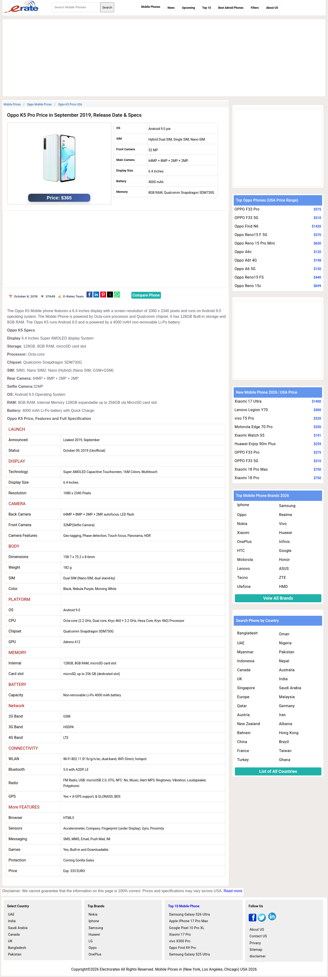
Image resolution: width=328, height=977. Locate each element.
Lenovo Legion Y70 (251, 410)
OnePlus (244, 541)
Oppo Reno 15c (248, 286)
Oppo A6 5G (245, 269)
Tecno (242, 577)
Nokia (242, 523)
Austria (243, 715)
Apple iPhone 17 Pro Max (188, 921)
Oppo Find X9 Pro (182, 948)
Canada (243, 670)
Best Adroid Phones (231, 7)
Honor (284, 559)
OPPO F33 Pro (247, 209)
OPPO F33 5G (247, 217)
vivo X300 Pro (179, 941)
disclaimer (258, 956)
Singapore (246, 688)
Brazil (284, 742)
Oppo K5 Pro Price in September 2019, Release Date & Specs (74, 115)
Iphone (243, 505)
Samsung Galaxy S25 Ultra (189, 954)
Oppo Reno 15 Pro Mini (255, 243)
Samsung (287, 506)
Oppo (242, 514)
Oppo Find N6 (247, 226)
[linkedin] (272, 920)
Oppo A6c (243, 252)
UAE (241, 643)
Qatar (242, 706)
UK (239, 679)
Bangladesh (247, 633)
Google (285, 550)
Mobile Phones (150, 7)
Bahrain (243, 733)
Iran (282, 715)
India (283, 679)
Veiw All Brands (278, 598)
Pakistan (286, 652)
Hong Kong (288, 733)
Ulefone (244, 586)
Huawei (285, 532)
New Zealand (248, 724)
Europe (243, 697)
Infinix (284, 541)
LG (91, 941)
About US (272, 7)
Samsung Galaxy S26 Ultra (189, 914)
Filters (255, 7)
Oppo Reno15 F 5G (251, 234)
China (242, 742)
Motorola (245, 559)
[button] (89, 294)
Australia (287, 670)
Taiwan (285, 751)
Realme (285, 514)
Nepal (284, 661)
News (171, 7)
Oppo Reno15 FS (249, 277)
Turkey (243, 759)
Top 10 (206, 7)
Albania (285, 724)
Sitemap (256, 949)
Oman (284, 634)
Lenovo (243, 568)
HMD (283, 586)
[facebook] (252, 920)
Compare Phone (146, 295)
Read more (233, 891)
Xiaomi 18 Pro (247, 478)
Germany (287, 706)
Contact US (258, 936)
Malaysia (287, 697)
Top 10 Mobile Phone (183, 906)
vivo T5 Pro (244, 418)
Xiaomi (243, 532)
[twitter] (262, 920)
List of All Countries (278, 771)
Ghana (284, 759)
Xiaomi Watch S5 (249, 435)
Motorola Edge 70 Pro (254, 427)
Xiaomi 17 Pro (180, 934)
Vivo (283, 523)
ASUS (284, 568)
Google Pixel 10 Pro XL (186, 928)
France (243, 751)
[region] (164, 57)
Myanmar (245, 652)
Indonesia (246, 661)
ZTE (282, 577)
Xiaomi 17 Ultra (248, 401)
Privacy (255, 943)
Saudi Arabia (290, 688)
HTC (241, 550)
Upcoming (188, 7)
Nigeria (285, 643)
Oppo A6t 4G (246, 260)
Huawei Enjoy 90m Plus (255, 444)
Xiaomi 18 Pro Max (251, 469)
